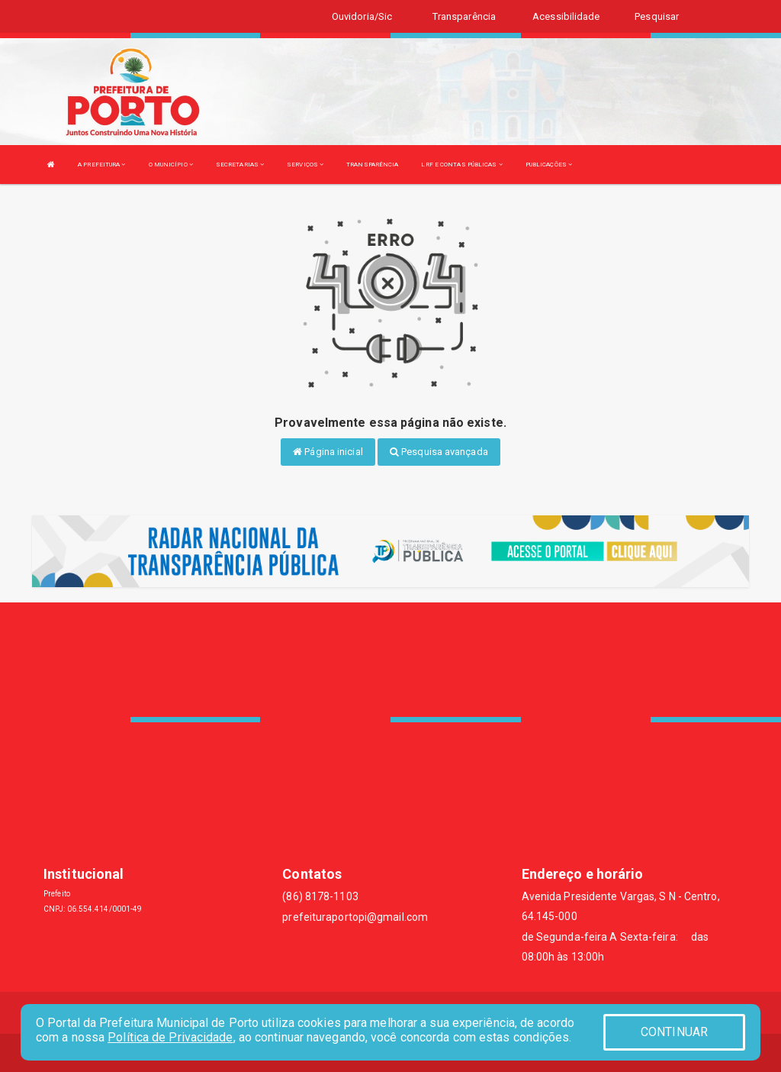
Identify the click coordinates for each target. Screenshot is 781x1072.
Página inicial (328, 451)
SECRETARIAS (240, 164)
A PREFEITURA (101, 164)
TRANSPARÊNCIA (372, 164)
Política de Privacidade (170, 1037)
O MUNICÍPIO (171, 164)
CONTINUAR (674, 1032)
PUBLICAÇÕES (548, 164)
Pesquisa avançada (439, 451)
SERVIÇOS (305, 164)
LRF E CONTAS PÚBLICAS (461, 164)
